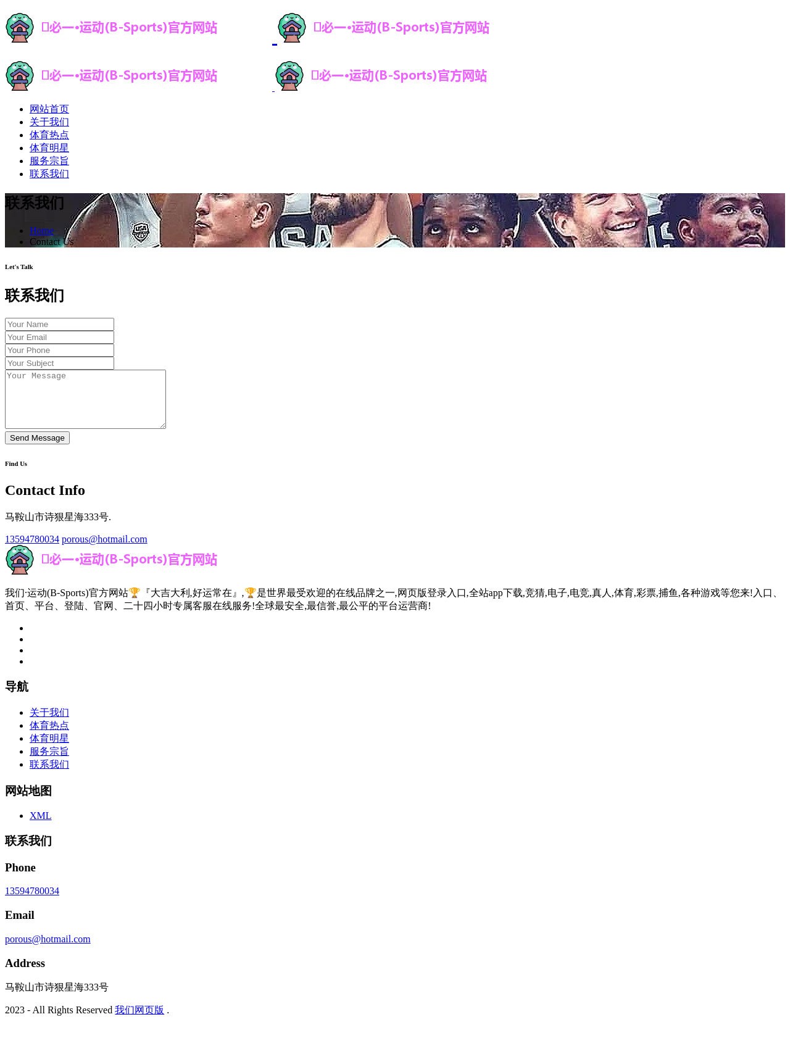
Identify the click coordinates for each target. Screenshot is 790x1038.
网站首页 (49, 109)
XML (41, 826)
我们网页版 (139, 1021)
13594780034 (32, 550)
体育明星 (49, 148)
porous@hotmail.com (105, 550)
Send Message (37, 449)
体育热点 (49, 135)
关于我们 (49, 122)
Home (42, 230)
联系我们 (49, 173)
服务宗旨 (49, 161)
